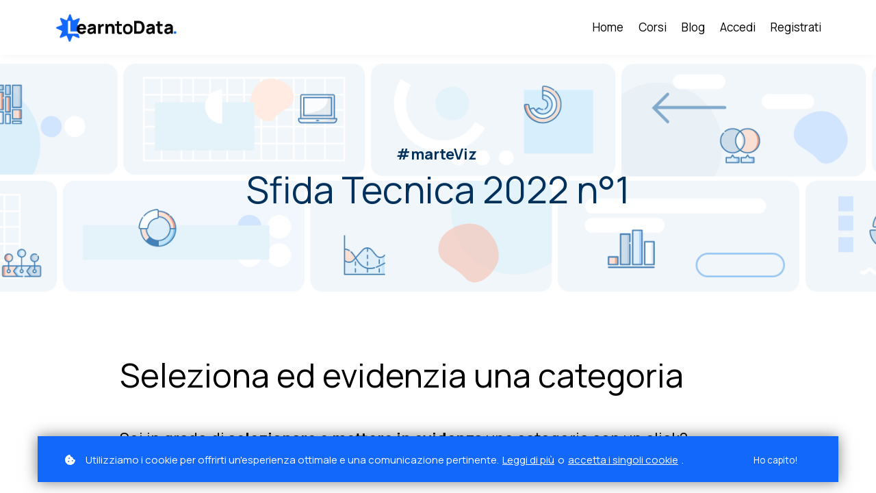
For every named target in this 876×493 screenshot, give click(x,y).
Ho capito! (774, 459)
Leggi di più (528, 460)
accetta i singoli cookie (623, 460)
